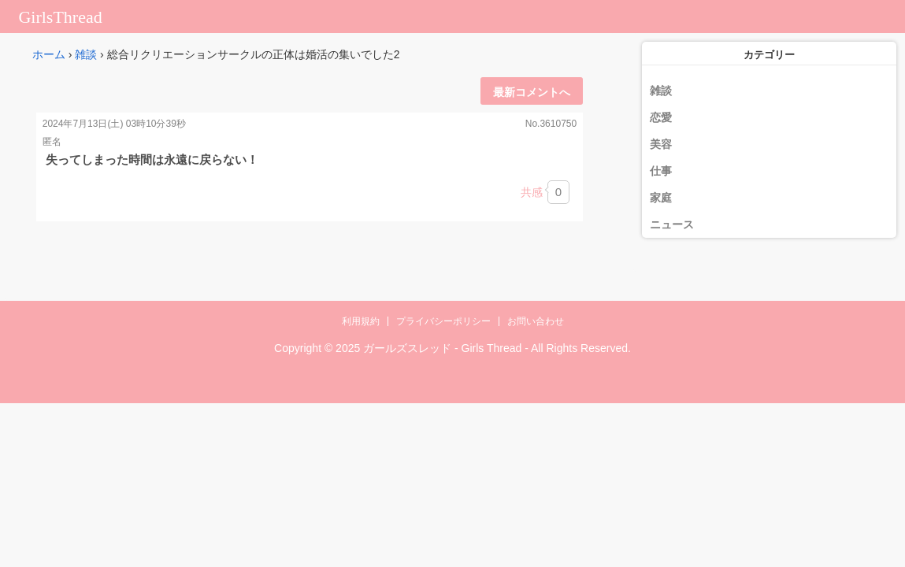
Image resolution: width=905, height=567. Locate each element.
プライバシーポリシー (443, 321)
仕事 (661, 171)
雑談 (86, 54)
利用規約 (361, 321)
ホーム (48, 54)
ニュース (672, 224)
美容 (661, 144)
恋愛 (661, 117)
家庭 (661, 197)
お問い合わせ (535, 321)
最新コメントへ (531, 92)
